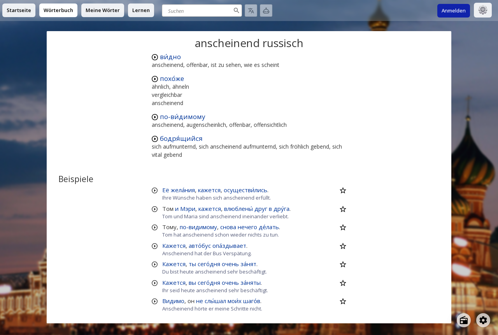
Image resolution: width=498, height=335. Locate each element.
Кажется (174, 245)
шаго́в (251, 301)
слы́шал (215, 301)
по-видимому (198, 227)
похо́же (172, 78)
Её (165, 190)
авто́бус (200, 245)
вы (192, 282)
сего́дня (209, 264)
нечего (247, 227)
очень (230, 264)
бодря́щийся (181, 138)
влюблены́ (238, 208)
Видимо (173, 301)
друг (260, 208)
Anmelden (454, 10)
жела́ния (183, 190)
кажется (209, 190)
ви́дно (170, 56)
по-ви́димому (182, 116)
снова (228, 227)
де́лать (269, 227)
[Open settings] (483, 320)
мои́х (235, 301)
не (199, 301)
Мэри (187, 208)
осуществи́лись (245, 190)
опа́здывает (229, 245)
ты (192, 264)
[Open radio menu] (464, 320)
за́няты (250, 282)
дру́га (281, 208)
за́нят (248, 264)
